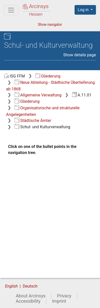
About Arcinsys (30, 295)
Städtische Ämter (33, 120)
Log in (84, 9)
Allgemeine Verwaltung (38, 95)
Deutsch (30, 286)
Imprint (59, 301)
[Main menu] (11, 10)
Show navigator (50, 24)
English (11, 286)
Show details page (79, 55)
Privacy (64, 295)
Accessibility (28, 301)
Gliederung (48, 76)
